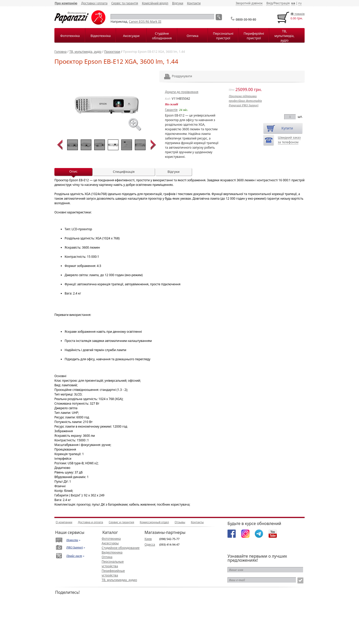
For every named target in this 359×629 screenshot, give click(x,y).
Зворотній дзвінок (249, 3)
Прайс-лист (74, 556)
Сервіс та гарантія (124, 3)
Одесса (150, 544)
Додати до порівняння (181, 92)
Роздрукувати (175, 76)
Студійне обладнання (162, 35)
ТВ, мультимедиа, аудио (119, 580)
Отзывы (180, 522)
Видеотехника (112, 552)
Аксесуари (131, 35)
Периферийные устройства (113, 573)
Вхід (269, 3)
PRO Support (74, 547)
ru (299, 3)
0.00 (293, 18)
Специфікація (124, 171)
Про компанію (66, 3)
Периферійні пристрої (254, 35)
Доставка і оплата (94, 3)
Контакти (193, 3)
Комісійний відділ (155, 3)
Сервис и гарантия (121, 522)
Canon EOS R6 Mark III (145, 21)
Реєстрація (282, 3)
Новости (72, 540)
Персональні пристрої (223, 35)
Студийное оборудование (120, 548)
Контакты (197, 522)
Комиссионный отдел (154, 522)
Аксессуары (110, 543)
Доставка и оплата (90, 522)
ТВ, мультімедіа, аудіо (284, 36)
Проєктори (112, 51)
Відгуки (177, 3)
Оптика (192, 35)
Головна (60, 51)
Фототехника (111, 538)
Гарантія (171, 110)
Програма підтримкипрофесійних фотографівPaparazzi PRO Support (245, 100)
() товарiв (298, 14)
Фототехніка (70, 35)
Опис (73, 171)
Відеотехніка (100, 35)
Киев (148, 539)
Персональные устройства (113, 563)
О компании (64, 522)
